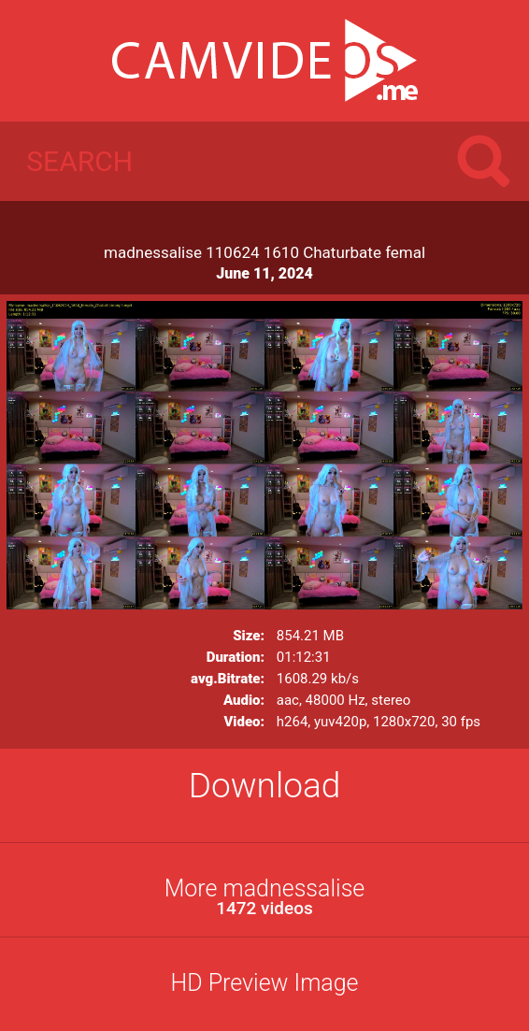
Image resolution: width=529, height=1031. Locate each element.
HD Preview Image (264, 982)
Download (265, 786)
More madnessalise (264, 897)
